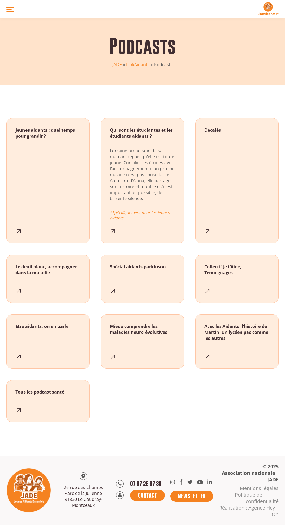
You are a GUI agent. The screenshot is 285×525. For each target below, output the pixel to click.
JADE (117, 64)
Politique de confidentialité (257, 497)
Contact (147, 495)
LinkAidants (138, 64)
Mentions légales (259, 488)
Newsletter (191, 496)
